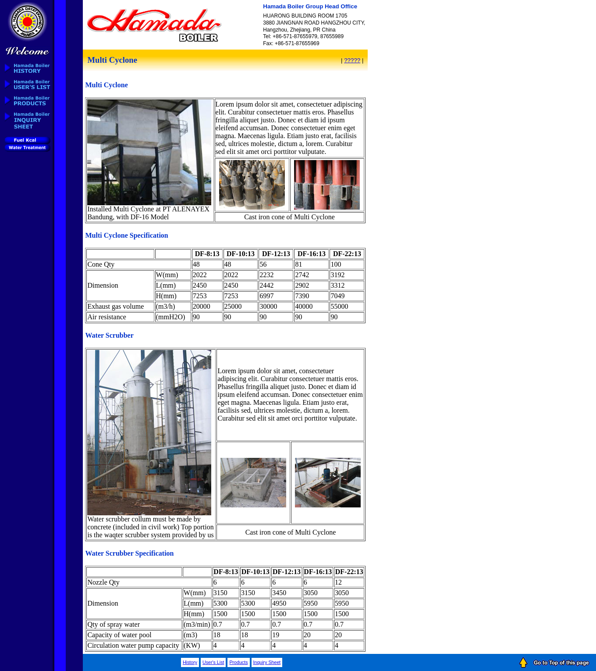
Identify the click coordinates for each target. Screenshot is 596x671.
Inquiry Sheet (267, 662)
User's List (213, 662)
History (190, 662)
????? (352, 60)
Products (238, 662)
